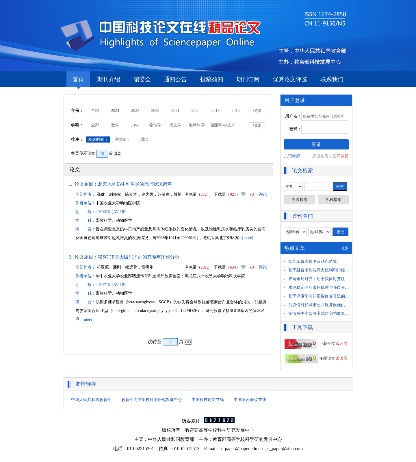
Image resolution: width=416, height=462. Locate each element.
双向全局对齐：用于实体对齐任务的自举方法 (328, 279)
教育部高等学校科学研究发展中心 (151, 400)
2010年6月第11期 (111, 212)
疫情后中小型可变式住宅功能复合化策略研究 (328, 313)
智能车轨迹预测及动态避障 (312, 261)
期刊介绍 (108, 79)
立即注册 (341, 156)
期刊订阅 (247, 79)
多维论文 (316, 358)
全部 (95, 110)
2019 (215, 110)
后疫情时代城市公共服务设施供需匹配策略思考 (330, 305)
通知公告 (175, 79)
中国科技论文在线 (208, 400)
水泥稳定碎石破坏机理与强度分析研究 (322, 287)
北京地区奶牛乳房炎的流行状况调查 (135, 184)
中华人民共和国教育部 (91, 400)
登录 (316, 144)
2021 (175, 110)
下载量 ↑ (145, 139)
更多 (344, 248)
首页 (78, 81)
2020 (196, 110)
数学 (115, 125)
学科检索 (333, 199)
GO (118, 153)
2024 (115, 110)
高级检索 (299, 199)
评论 (263, 194)
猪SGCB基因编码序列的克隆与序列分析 (138, 256)
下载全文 (316, 343)
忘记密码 (292, 156)
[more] (247, 238)
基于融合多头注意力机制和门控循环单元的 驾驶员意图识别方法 (345, 270)
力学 (135, 125)
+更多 (256, 111)
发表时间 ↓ (98, 139)
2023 (135, 110)
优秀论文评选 (290, 79)
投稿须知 (211, 79)
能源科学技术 (223, 125)
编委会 (142, 79)
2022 (155, 110)
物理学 (155, 125)
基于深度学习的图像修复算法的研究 (320, 296)
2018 (236, 110)
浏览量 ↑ (123, 139)
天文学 (175, 125)
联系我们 (331, 79)
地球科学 (197, 125)
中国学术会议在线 (250, 400)
